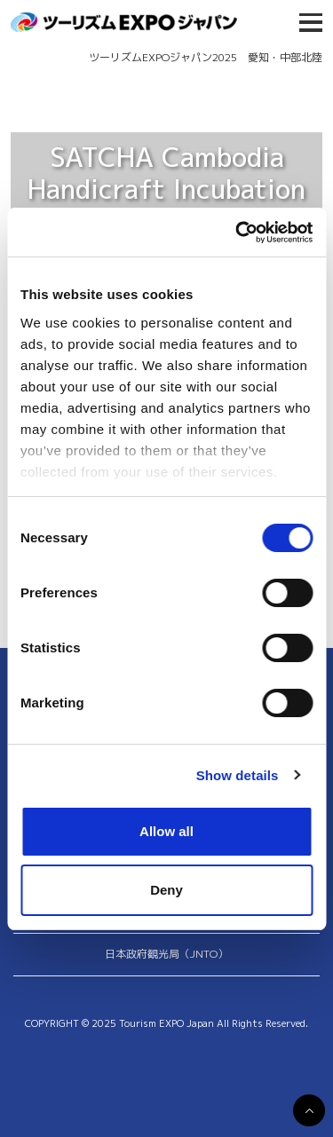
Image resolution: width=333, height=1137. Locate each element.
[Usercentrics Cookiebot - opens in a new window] (237, 232)
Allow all (166, 831)
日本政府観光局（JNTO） (166, 953)
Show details (237, 775)
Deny (166, 889)
